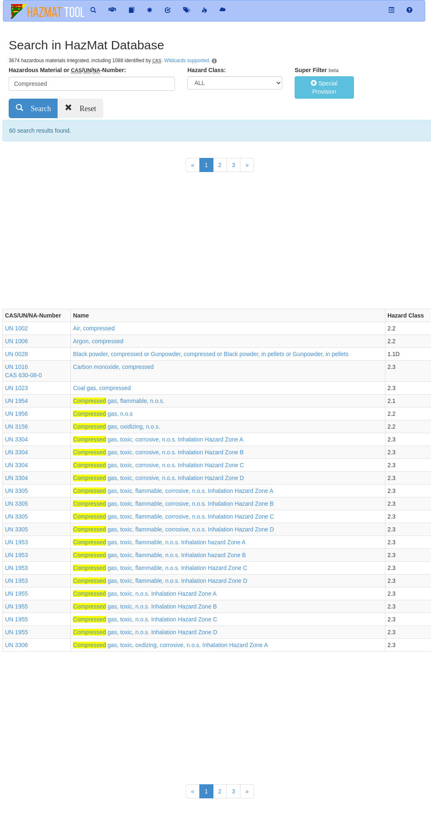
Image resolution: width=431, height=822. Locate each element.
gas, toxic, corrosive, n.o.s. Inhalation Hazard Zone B (158, 452)
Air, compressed (93, 328)
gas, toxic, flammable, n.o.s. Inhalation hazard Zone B (159, 555)
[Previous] (193, 165)
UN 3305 (16, 490)
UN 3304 (16, 439)
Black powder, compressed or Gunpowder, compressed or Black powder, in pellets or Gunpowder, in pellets (211, 354)
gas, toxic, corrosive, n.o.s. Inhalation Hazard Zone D (158, 478)
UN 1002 (16, 328)
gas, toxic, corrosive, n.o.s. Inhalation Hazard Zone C (158, 465)
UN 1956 (16, 413)
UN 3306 (16, 645)
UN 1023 (16, 388)
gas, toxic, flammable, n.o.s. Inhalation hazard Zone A (159, 542)
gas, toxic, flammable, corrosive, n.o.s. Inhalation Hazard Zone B (173, 503)
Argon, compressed (98, 341)
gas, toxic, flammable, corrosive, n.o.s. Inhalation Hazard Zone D (173, 529)
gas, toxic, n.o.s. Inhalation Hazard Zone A (144, 593)
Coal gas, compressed (102, 388)
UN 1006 (16, 341)
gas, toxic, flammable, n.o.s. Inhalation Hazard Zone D (160, 580)
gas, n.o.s (103, 413)
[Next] (247, 165)
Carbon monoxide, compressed (113, 367)
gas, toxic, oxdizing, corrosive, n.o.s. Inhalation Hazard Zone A (170, 645)
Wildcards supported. (187, 60)
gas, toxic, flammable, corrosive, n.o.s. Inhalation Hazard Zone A (173, 490)
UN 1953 (16, 542)
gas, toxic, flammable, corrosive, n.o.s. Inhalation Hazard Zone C (173, 516)
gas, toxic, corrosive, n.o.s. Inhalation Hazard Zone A (158, 439)
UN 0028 (16, 354)
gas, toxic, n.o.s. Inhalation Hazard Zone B (145, 606)
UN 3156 (16, 426)
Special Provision (324, 87)
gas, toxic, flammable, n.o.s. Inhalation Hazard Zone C (160, 568)
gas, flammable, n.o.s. (118, 401)
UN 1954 (16, 401)
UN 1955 (16, 593)
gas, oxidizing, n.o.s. (116, 426)
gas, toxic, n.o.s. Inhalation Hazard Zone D (145, 632)
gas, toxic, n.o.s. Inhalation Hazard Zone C (145, 619)
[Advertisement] (153, 242)
